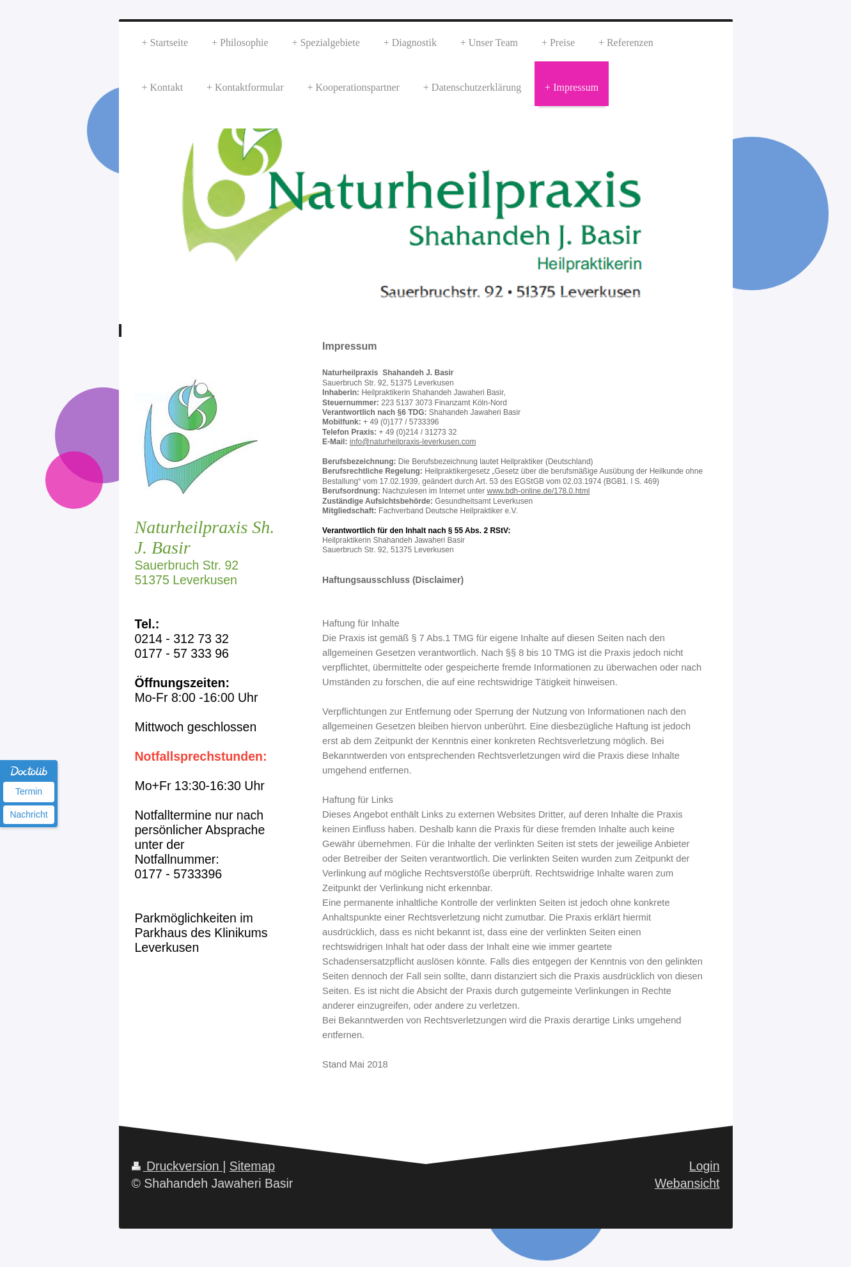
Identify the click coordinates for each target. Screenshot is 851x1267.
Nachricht (28, 814)
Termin (28, 791)
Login (704, 1166)
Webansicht (687, 1183)
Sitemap (253, 1166)
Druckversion (177, 1166)
